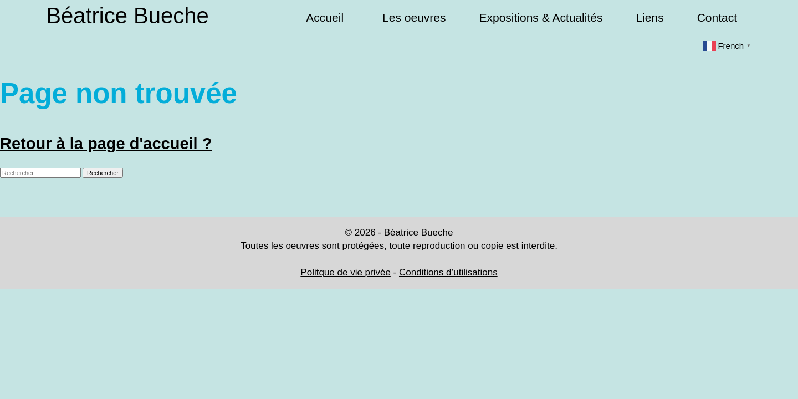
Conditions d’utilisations (448, 272)
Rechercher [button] (103, 173)
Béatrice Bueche (127, 15)
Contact (717, 17)
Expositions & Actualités (540, 17)
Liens (649, 17)
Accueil (325, 17)
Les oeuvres (414, 17)
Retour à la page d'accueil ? (106, 143)
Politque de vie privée (345, 272)
